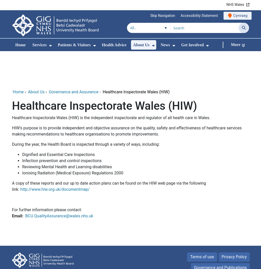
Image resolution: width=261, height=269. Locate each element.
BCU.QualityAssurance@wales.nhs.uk (59, 182)
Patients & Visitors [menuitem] (74, 45)
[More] (238, 45)
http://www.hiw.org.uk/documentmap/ (55, 155)
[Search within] (148, 28)
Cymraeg (240, 16)
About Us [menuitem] (141, 45)
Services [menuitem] (39, 45)
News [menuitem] (165, 45)
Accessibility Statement (199, 16)
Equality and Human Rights (222, 244)
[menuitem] (50, 46)
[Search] (244, 28)
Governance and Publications (220, 233)
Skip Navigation (162, 16)
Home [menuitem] (20, 45)
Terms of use (202, 223)
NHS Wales (235, 5)
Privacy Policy (234, 223)
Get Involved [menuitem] (192, 45)
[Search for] (204, 28)
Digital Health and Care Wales (222, 262)
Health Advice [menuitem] (114, 45)
